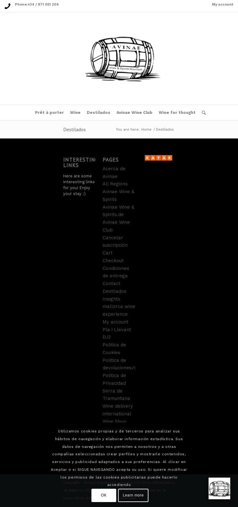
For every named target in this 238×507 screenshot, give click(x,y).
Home (146, 130)
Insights (111, 299)
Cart (107, 253)
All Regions (115, 184)
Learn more (133, 495)
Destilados (74, 129)
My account (222, 4)
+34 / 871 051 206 (43, 4)
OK (104, 495)
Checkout (113, 260)
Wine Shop (114, 421)
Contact (111, 283)
